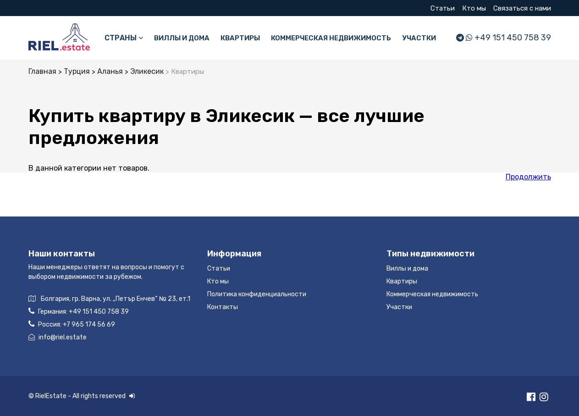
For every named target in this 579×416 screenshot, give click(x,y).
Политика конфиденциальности (256, 294)
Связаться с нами (522, 8)
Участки (419, 38)
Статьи (442, 8)
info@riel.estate (57, 337)
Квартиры (240, 38)
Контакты (222, 307)
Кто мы (474, 8)
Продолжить (528, 176)
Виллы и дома (182, 38)
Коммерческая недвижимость (331, 38)
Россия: (71, 324)
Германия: (78, 311)
